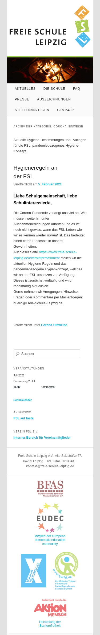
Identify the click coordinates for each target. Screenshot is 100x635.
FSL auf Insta (24, 418)
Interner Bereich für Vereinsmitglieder (42, 437)
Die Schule (54, 89)
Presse (22, 99)
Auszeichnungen (54, 99)
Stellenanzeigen (32, 110)
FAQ (76, 89)
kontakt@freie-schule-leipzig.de (50, 466)
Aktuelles (25, 89)
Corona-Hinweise (54, 325)
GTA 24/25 (65, 110)
